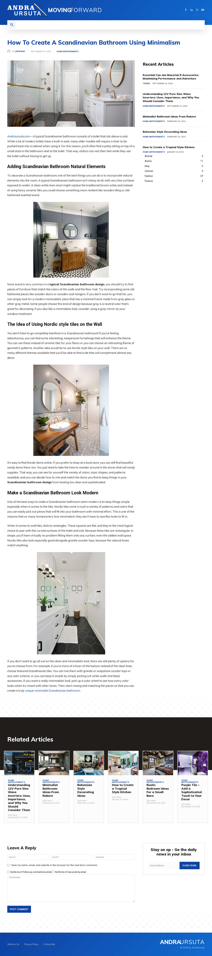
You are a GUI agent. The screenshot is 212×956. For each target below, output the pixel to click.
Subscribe (190, 865)
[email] (164, 865)
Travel (146, 83)
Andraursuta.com (18, 136)
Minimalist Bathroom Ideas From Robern (172, 116)
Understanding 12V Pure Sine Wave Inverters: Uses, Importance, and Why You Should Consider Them (173, 97)
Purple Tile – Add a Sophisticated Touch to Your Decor (191, 792)
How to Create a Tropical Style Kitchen (171, 147)
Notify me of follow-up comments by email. (31, 872)
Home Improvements (68, 51)
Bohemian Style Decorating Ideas (167, 132)
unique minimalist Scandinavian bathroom (52, 690)
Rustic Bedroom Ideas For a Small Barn (158, 790)
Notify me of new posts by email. (70, 872)
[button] (12, 25)
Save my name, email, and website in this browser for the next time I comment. (54, 865)
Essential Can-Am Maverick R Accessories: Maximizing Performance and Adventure (174, 76)
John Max (20, 51)
